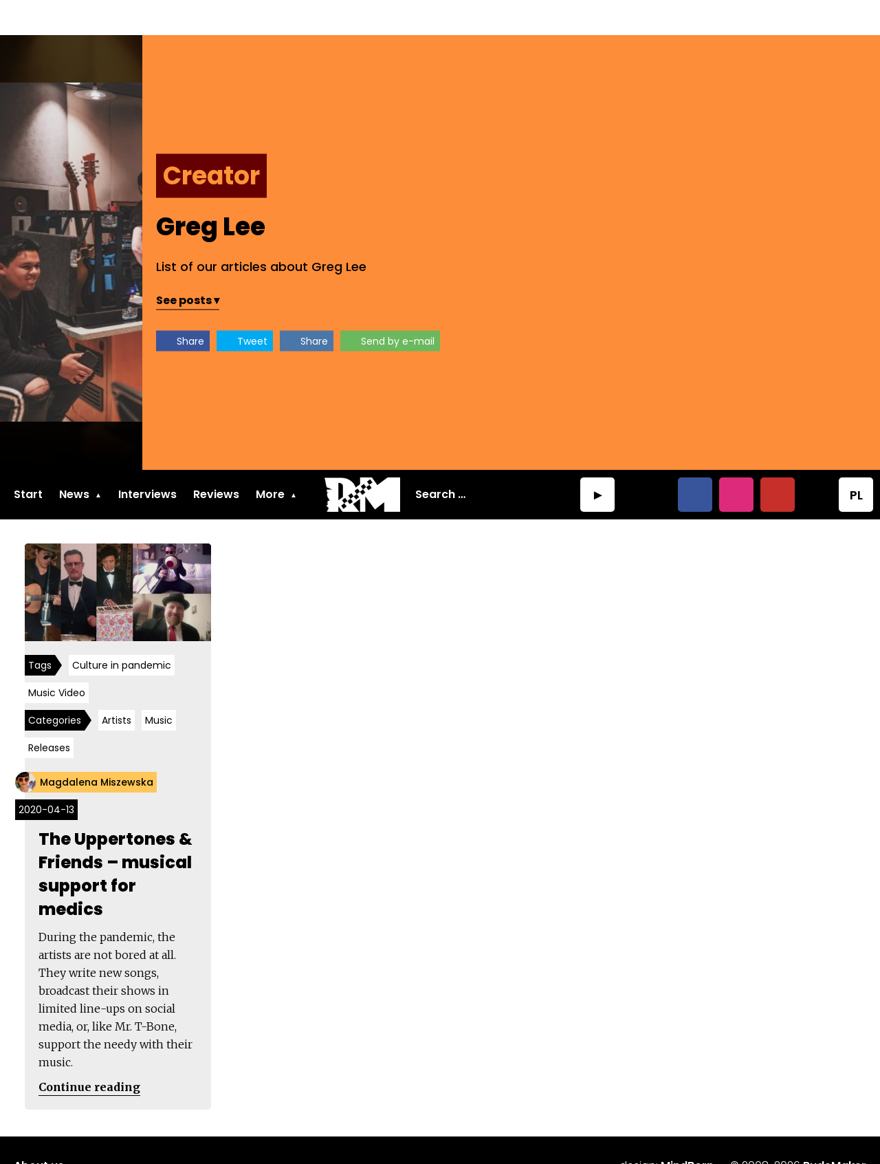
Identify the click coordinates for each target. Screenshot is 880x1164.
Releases (52, 715)
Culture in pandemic (124, 633)
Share (532, 306)
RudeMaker (834, 1134)
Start (28, 459)
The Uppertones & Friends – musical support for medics (118, 841)
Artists (119, 688)
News (74, 459)
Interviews (147, 459)
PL (856, 459)
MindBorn (687, 1134)
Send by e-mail (739, 306)
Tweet (594, 306)
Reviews (216, 459)
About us (39, 1134)
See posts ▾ (529, 265)
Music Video (59, 660)
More (270, 459)
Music (161, 688)
